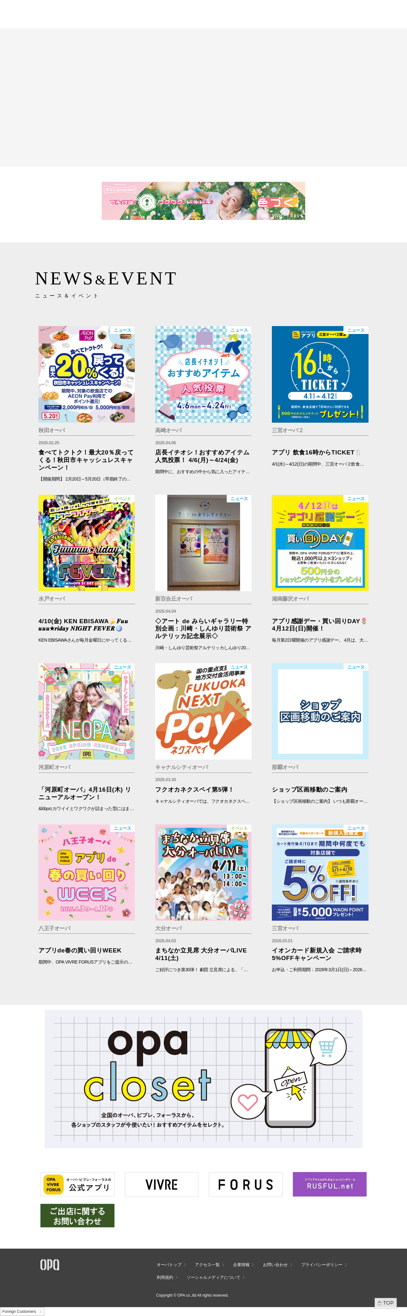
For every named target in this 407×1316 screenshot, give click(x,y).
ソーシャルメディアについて (213, 1277)
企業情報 (241, 1264)
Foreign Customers (19, 1311)
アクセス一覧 (207, 1264)
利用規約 (165, 1277)
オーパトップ (169, 1264)
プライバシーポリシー (321, 1264)
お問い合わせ (275, 1264)
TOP (388, 1303)
